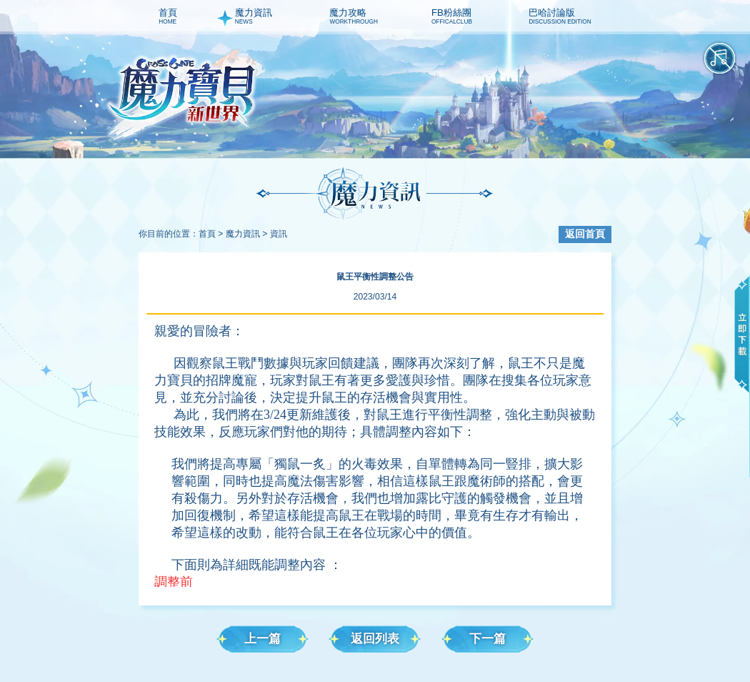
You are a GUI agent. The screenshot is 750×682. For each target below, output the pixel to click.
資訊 (278, 234)
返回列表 (375, 639)
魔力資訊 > (246, 234)
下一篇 (487, 639)
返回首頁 (585, 234)
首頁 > (211, 234)
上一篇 (262, 639)
